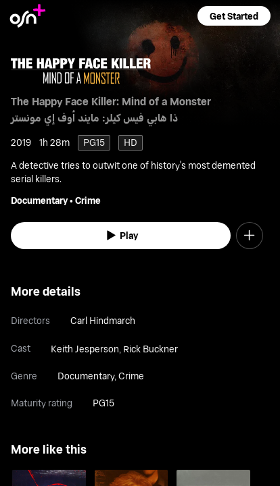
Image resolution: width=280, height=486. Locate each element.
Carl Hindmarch (102, 320)
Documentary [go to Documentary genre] (39, 200)
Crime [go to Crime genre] (88, 200)
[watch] (121, 235)
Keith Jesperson (85, 348)
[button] (234, 16)
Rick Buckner (150, 348)
